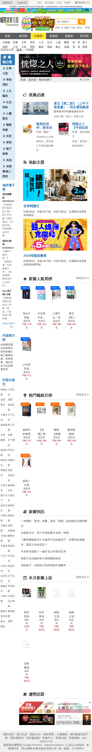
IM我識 (11, 530)
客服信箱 (61, 737)
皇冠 (3, 399)
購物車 (84, 2)
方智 (3, 435)
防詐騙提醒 (33, 737)
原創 (57, 27)
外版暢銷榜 (6, 43)
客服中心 (47, 737)
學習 (79, 43)
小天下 (4, 556)
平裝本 (4, 545)
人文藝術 (41, 43)
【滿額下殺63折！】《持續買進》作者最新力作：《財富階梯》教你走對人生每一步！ (7, 268)
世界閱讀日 (31, 206)
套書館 (53, 35)
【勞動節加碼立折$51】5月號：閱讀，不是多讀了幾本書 (7, 308)
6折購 (67, 2)
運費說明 (7, 2)
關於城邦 (8, 734)
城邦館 (23, 35)
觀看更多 (83, 278)
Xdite (73, 27)
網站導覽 (48, 734)
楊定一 (80, 27)
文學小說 (23, 43)
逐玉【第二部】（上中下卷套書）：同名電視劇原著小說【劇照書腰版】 (71, 107)
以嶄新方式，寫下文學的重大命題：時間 (45, 532)
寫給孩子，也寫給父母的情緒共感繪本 (43, 565)
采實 (10, 435)
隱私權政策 (17, 737)
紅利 (59, 2)
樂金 (3, 626)
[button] (80, 79)
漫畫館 (69, 35)
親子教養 (84, 43)
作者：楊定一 (43, 131)
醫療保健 (66, 43)
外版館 (38, 35)
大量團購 (62, 734)
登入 (39, 2)
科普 (74, 43)
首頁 (19, 49)
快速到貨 (22, 2)
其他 (9, 160)
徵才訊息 (22, 734)
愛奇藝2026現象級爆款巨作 (69, 111)
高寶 (10, 399)
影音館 (84, 35)
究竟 (10, 470)
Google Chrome (32, 744)
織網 (67, 27)
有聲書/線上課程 (7, 171)
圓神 (3, 440)
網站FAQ (35, 734)
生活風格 (49, 43)
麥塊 (87, 27)
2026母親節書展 (34, 255)
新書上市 (15, 43)
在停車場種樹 (41, 616)
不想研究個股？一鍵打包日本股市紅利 (43, 551)
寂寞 (10, 525)
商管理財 (32, 43)
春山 (3, 621)
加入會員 (49, 2)
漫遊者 (4, 425)
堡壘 (10, 621)
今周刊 (11, 596)
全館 (7, 35)
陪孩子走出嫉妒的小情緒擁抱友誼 (41, 558)
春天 (3, 404)
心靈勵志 (58, 43)
